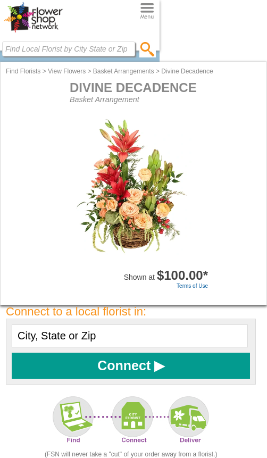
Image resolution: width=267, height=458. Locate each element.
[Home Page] (33, 32)
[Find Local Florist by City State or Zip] (68, 48)
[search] (147, 48)
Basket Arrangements (123, 71)
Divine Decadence (187, 71)
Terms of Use (192, 286)
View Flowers (67, 71)
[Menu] (147, 11)
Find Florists (23, 71)
